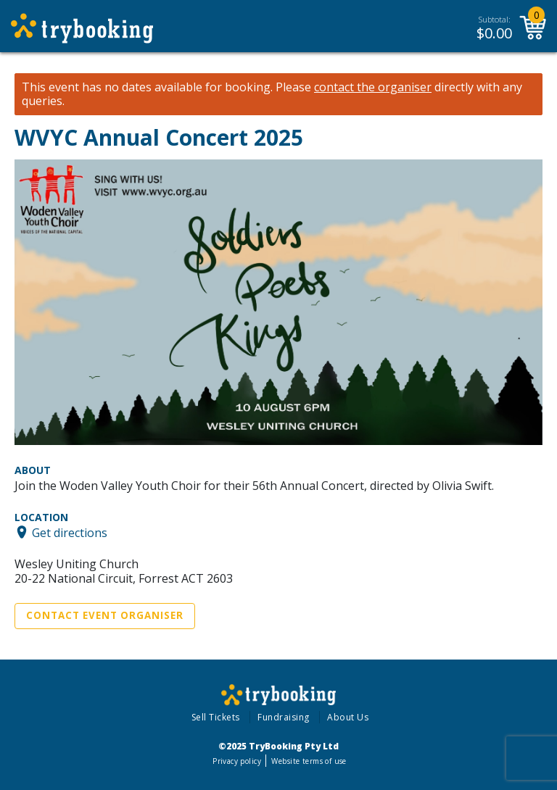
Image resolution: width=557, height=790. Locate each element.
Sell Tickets (215, 717)
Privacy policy (237, 761)
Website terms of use (308, 761)
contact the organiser (373, 87)
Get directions (69, 532)
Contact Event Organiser (104, 615)
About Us (347, 717)
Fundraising (283, 717)
